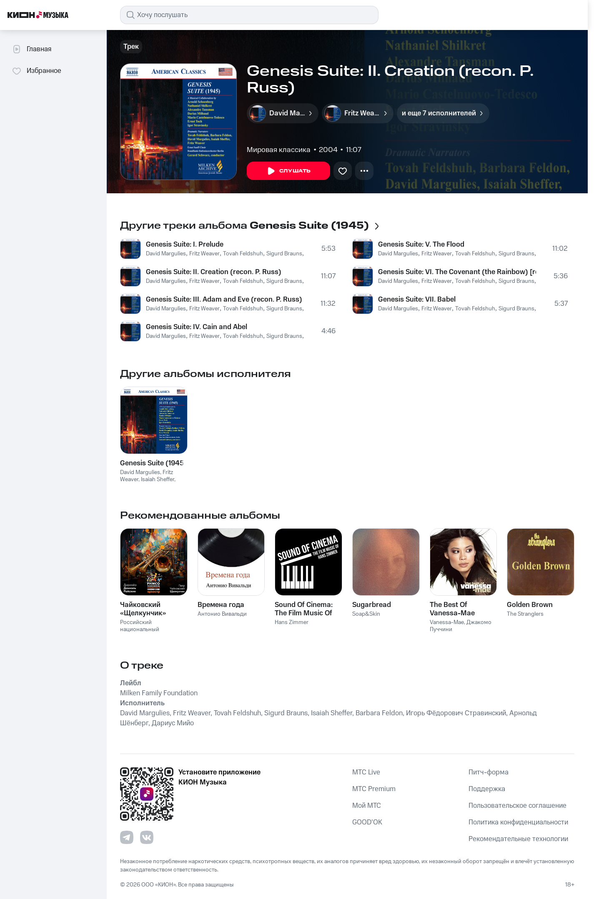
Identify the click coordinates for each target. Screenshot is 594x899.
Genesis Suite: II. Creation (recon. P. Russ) (213, 272)
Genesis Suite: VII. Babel (417, 300)
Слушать (288, 171)
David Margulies (166, 254)
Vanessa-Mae (447, 622)
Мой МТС (366, 806)
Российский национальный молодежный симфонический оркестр (152, 632)
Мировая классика (279, 150)
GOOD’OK (367, 822)
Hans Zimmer (291, 622)
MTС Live (366, 772)
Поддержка (487, 789)
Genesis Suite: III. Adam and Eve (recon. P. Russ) (224, 300)
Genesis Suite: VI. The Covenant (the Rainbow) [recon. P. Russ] (457, 272)
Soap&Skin (366, 614)
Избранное (36, 71)
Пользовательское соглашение (517, 806)
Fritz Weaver (204, 254)
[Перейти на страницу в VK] (146, 837)
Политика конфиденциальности (518, 822)
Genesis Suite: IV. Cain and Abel (196, 327)
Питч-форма (489, 772)
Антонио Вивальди (222, 614)
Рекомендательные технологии (518, 839)
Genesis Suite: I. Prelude (184, 245)
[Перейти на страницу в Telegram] (126, 837)
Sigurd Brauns (284, 254)
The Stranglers (525, 614)
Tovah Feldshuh (243, 254)
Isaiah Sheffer (157, 479)
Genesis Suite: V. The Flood (421, 245)
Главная (31, 49)
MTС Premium (374, 789)
